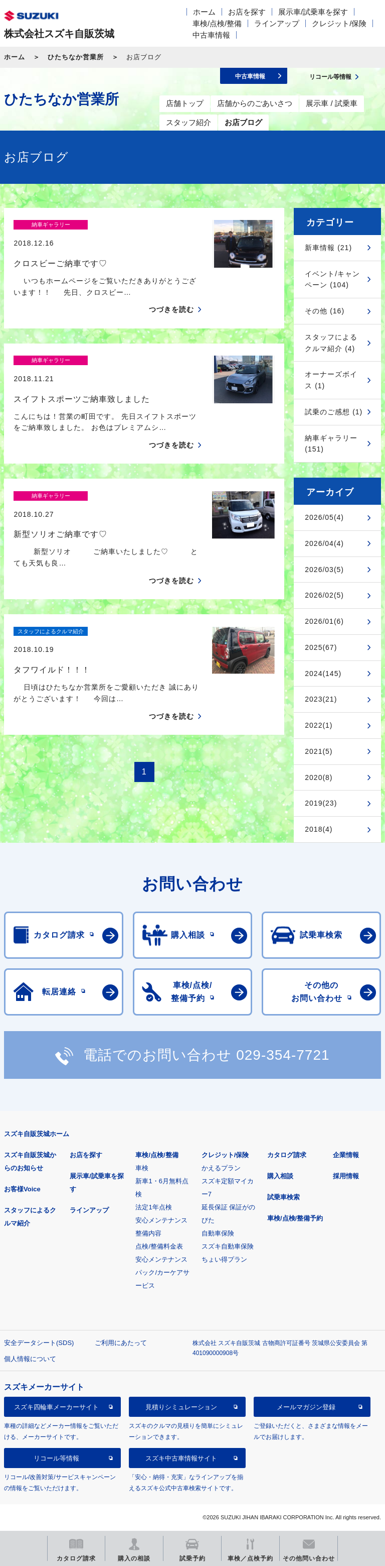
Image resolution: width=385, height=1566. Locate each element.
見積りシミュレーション (181, 1407)
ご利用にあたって (121, 1343)
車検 (141, 1168)
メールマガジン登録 (306, 1407)
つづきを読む (171, 292)
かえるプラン (221, 1168)
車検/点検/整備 (217, 23)
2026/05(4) (324, 517)
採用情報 (346, 1176)
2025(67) (321, 647)
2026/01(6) (324, 621)
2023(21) (321, 699)
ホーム (204, 12)
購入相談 (280, 1176)
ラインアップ (276, 23)
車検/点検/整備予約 (295, 1218)
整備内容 (148, 1233)
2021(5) (318, 751)
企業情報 (346, 1155)
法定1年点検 (153, 1207)
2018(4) (318, 829)
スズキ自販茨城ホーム (36, 1134)
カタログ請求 (286, 1155)
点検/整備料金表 (159, 1246)
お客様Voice (22, 1189)
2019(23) (321, 803)
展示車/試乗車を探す (313, 12)
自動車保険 (218, 1233)
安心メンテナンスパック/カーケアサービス (162, 1272)
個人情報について (30, 1359)
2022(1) (318, 725)
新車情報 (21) (328, 248)
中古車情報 (211, 35)
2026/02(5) (324, 595)
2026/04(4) (324, 543)
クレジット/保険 (339, 23)
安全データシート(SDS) (39, 1343)
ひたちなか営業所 (76, 57)
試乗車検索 (283, 1197)
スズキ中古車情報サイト (181, 1458)
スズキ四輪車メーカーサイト (56, 1407)
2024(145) (323, 673)
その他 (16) (324, 311)
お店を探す (247, 12)
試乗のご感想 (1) (333, 412)
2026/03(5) (324, 570)
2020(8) (318, 777)
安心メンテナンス (161, 1220)
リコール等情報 (56, 1458)
